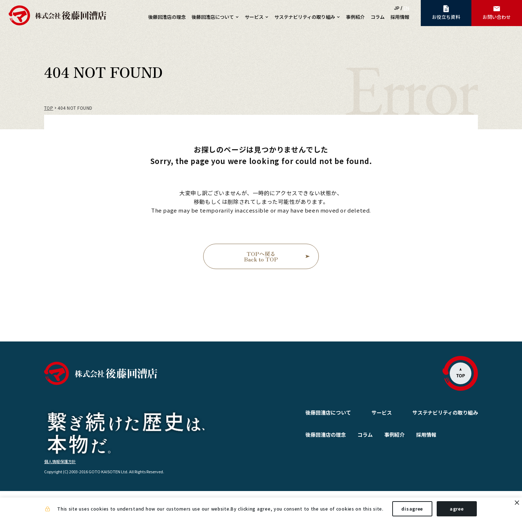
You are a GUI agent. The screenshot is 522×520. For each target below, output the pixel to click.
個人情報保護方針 (60, 490)
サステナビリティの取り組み (445, 412)
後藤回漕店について (311, 412)
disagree (412, 509)
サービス (364, 412)
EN (406, 8)
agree (457, 509)
